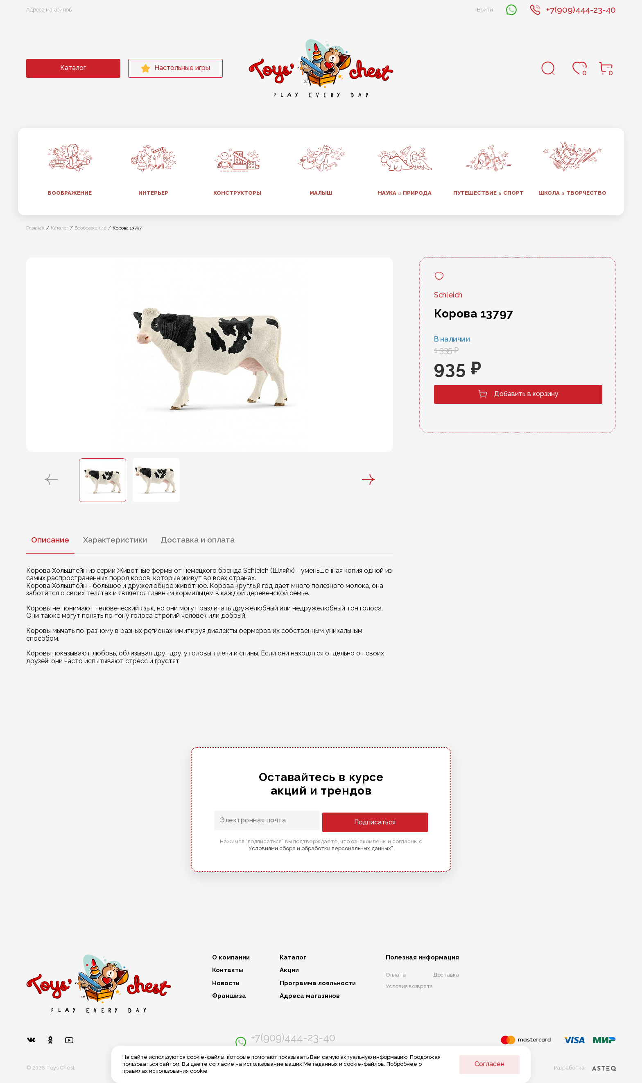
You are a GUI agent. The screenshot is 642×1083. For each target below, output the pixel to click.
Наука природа (405, 193)
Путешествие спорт (488, 193)
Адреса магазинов (49, 10)
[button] (51, 479)
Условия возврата (409, 986)
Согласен (489, 1064)
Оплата (396, 975)
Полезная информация (422, 957)
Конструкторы (237, 193)
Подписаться (395, 821)
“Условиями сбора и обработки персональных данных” (320, 847)
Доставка (446, 975)
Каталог (73, 68)
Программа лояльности (318, 983)
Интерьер (153, 193)
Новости (226, 983)
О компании (231, 957)
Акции (289, 970)
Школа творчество (572, 193)
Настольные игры (175, 68)
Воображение (69, 193)
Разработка (584, 1065)
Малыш (321, 193)
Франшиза (229, 996)
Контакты (228, 970)
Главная (35, 228)
